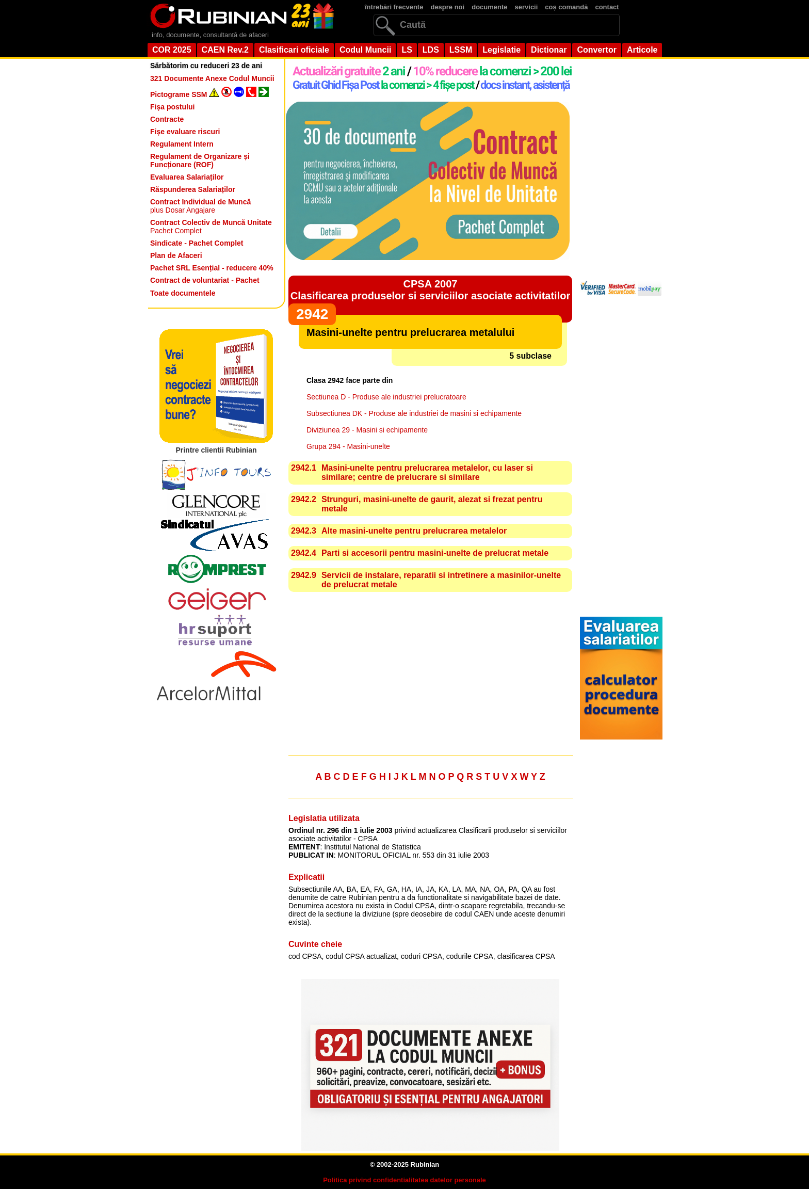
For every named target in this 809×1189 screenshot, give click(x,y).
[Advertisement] (430, 675)
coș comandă (566, 7)
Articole (642, 49)
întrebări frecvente (394, 7)
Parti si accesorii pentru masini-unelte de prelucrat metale (434, 553)
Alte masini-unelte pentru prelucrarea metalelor (414, 530)
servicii (526, 7)
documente (489, 7)
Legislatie (501, 49)
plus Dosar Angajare (200, 206)
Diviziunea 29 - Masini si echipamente (367, 430)
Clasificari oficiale (294, 49)
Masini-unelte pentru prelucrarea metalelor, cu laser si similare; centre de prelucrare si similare (427, 472)
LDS (431, 49)
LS (406, 49)
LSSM (460, 49)
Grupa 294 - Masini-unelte (348, 446)
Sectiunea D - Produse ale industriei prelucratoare (386, 397)
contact (607, 7)
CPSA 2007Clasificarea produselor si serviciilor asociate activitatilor (430, 289)
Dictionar (549, 49)
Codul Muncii (365, 49)
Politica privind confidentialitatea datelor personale (404, 1180)
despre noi (447, 7)
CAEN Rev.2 (225, 49)
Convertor (596, 49)
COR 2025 (171, 49)
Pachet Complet (211, 226)
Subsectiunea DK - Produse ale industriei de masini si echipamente (414, 413)
